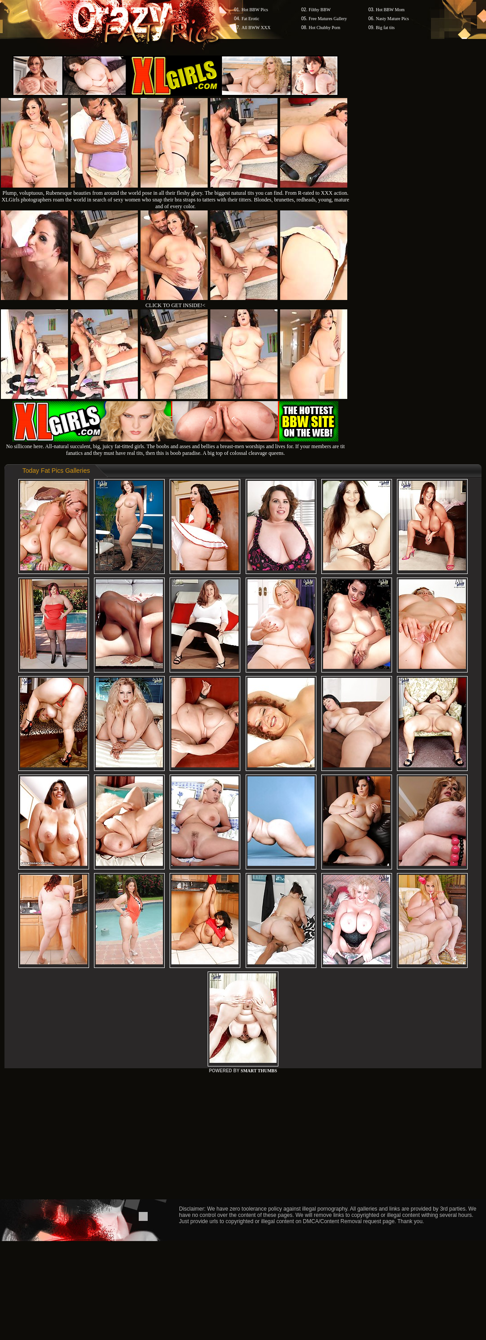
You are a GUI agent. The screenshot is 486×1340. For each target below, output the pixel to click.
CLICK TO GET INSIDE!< (175, 305)
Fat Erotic (251, 18)
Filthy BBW (320, 9)
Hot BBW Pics (255, 9)
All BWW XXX (256, 27)
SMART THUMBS (259, 1070)
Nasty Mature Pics (392, 18)
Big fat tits (385, 27)
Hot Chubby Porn (325, 27)
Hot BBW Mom (390, 9)
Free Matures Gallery (328, 18)
